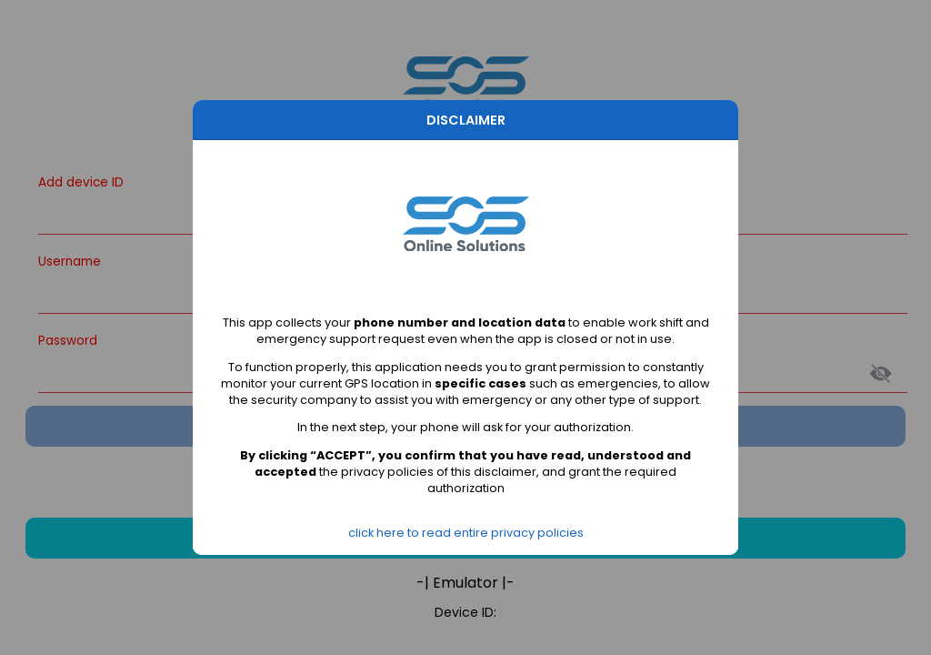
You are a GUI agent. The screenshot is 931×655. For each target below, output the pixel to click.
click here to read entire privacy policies (466, 532)
